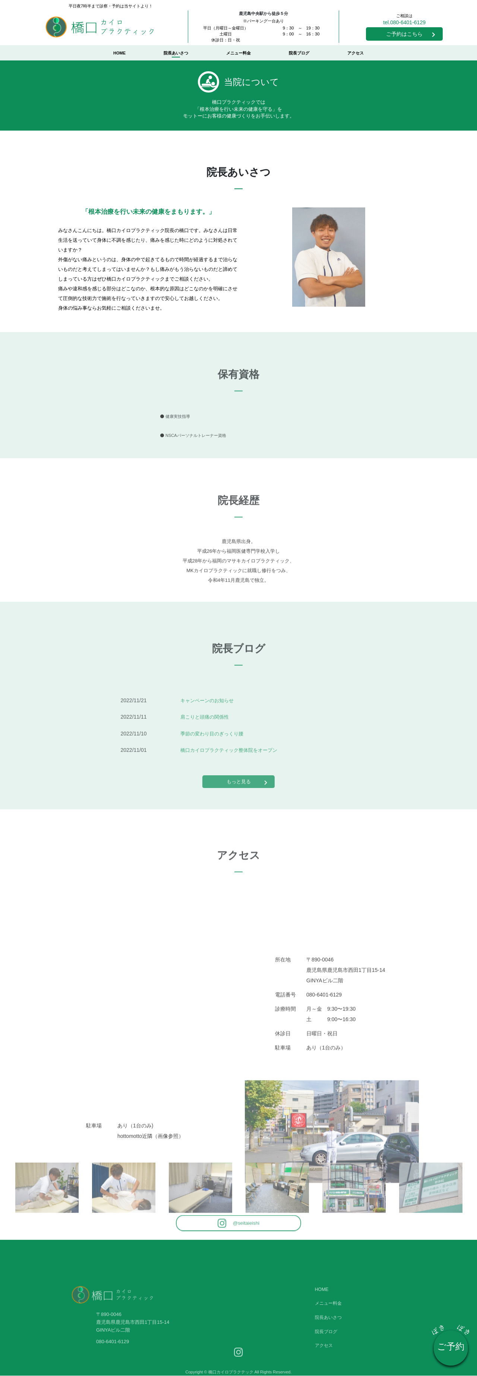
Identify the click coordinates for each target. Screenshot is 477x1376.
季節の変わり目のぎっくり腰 (214, 765)
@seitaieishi (238, 1232)
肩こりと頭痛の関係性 (206, 749)
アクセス (355, 53)
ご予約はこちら (410, 34)
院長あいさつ (176, 53)
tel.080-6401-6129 (404, 22)
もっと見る (247, 789)
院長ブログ (299, 53)
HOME (119, 53)
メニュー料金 (238, 53)
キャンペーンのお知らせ (209, 732)
